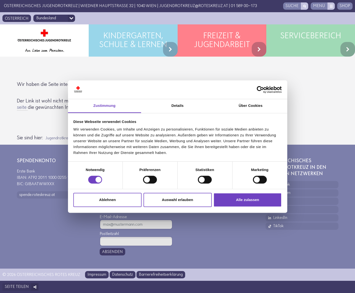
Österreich (17, 18)
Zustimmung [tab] (104, 106)
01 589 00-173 (244, 6)
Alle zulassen (247, 200)
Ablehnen (107, 200)
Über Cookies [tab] (251, 106)
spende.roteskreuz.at (37, 194)
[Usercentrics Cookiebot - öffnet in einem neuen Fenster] (260, 89)
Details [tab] (178, 106)
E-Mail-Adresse (113, 217)
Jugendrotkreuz (58, 138)
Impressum (96, 274)
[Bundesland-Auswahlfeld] (54, 18)
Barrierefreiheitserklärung (161, 274)
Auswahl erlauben (177, 200)
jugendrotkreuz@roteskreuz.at (193, 6)
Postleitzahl (109, 234)
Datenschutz (122, 274)
